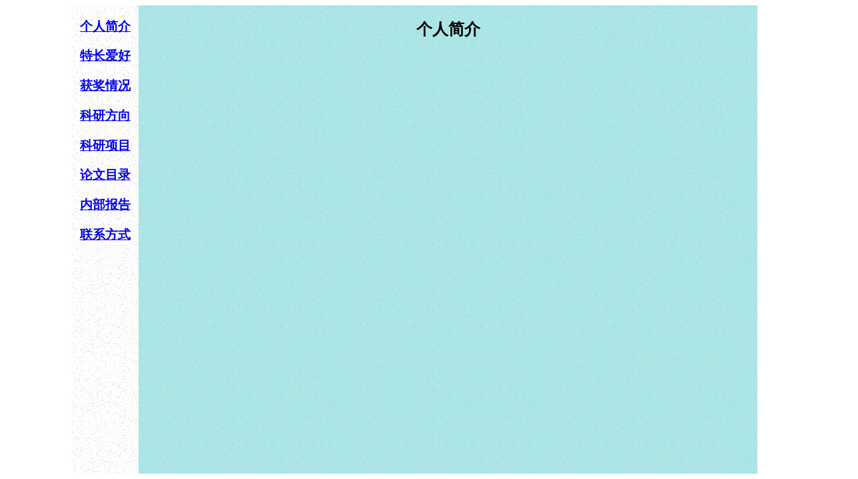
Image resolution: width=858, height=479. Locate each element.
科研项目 (105, 145)
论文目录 (105, 175)
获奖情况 (105, 85)
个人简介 (105, 26)
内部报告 (105, 205)
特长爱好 (105, 56)
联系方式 (105, 234)
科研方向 (105, 115)
